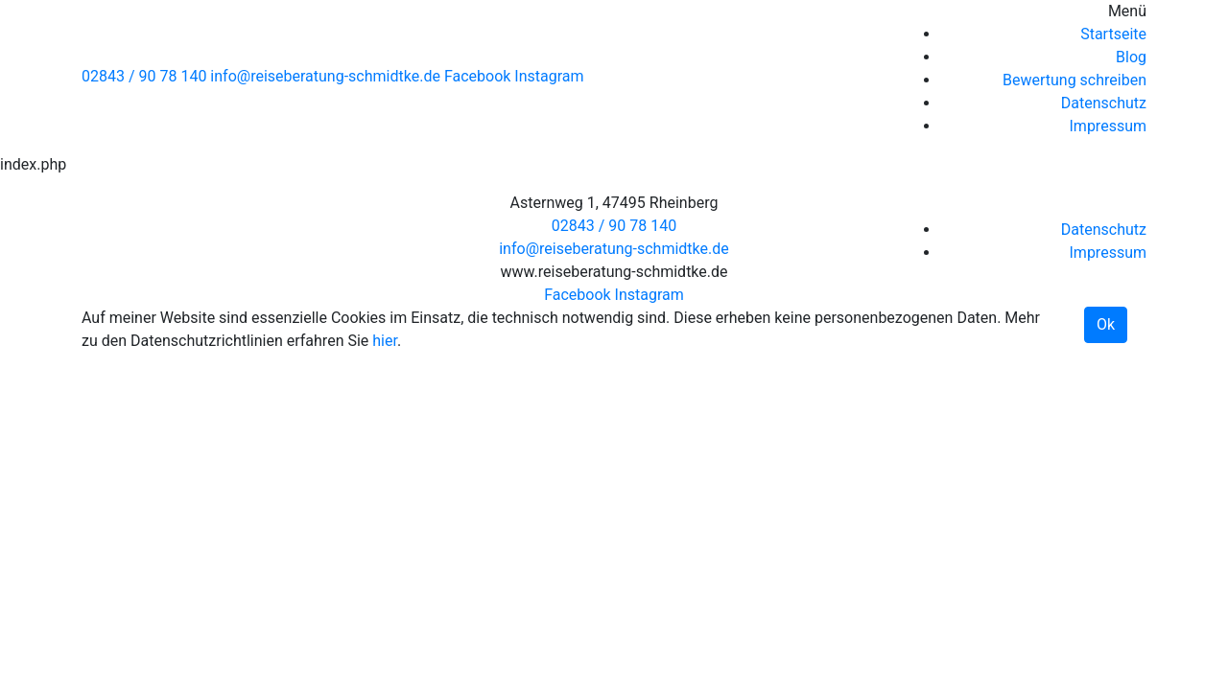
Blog (1131, 57)
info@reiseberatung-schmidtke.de (325, 76)
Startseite (1113, 34)
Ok (1106, 324)
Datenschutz (1103, 103)
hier (384, 341)
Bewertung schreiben (1074, 80)
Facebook (477, 76)
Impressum (1108, 126)
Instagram (548, 76)
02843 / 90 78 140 (144, 76)
